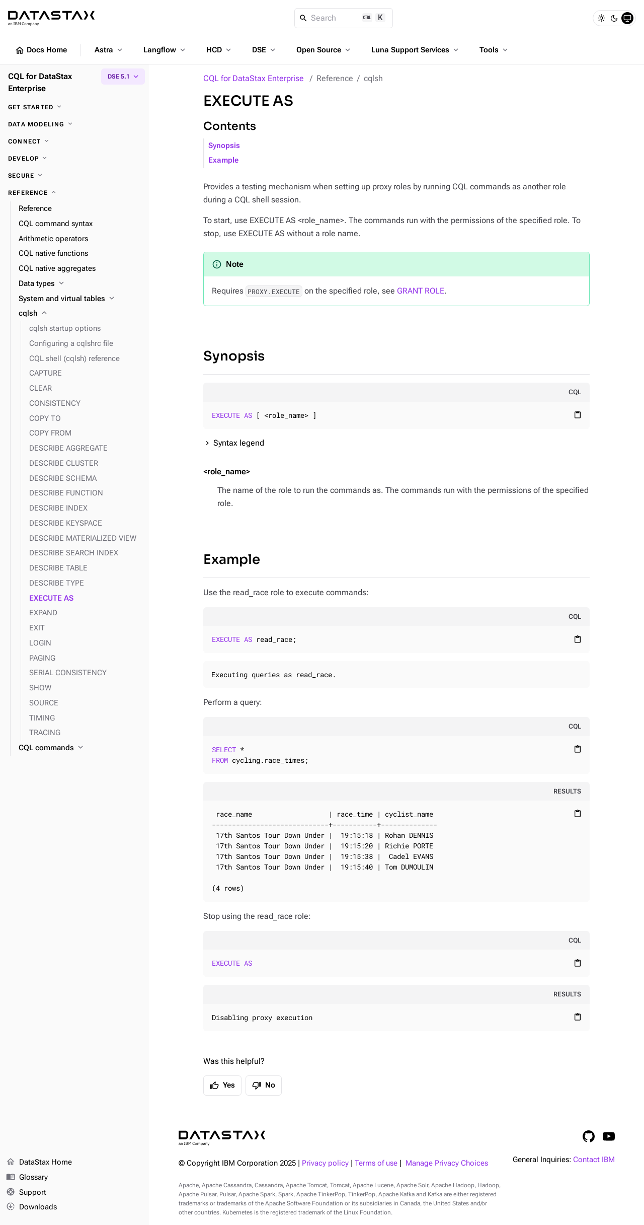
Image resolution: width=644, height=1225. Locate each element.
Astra (109, 49)
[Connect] (74, 141)
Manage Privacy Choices (447, 1163)
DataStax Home (39, 1162)
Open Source (324, 49)
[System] (627, 18)
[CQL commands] (80, 748)
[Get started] (74, 107)
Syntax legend (238, 443)
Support (26, 1192)
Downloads (31, 1207)
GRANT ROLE (420, 291)
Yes (222, 1085)
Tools (494, 49)
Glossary (27, 1177)
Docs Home (41, 50)
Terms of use (376, 1163)
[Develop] (74, 158)
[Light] (601, 18)
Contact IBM (594, 1160)
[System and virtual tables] (80, 299)
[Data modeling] (74, 124)
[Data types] (80, 284)
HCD (219, 49)
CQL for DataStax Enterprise (253, 78)
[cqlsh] (80, 313)
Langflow (165, 49)
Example (223, 160)
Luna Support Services (415, 49)
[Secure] (74, 175)
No (263, 1085)
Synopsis (224, 145)
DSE (264, 49)
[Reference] (74, 192)
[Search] (343, 18)
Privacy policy (325, 1163)
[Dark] (614, 18)
